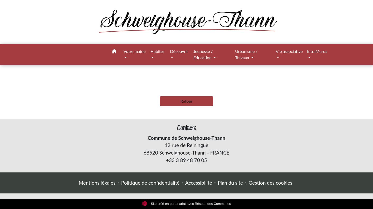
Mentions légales (97, 183)
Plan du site (230, 183)
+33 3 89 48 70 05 (186, 160)
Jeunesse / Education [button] (203, 54)
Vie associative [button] (289, 51)
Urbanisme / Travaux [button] (246, 54)
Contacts (186, 128)
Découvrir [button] (179, 51)
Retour (186, 101)
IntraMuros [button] (317, 51)
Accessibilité (198, 183)
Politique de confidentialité (150, 183)
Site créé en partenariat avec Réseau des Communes (186, 204)
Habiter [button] (157, 51)
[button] (114, 52)
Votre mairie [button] (135, 51)
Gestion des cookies (270, 183)
